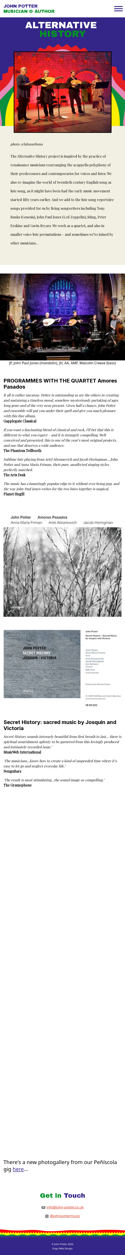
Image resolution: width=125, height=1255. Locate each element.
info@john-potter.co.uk (65, 1207)
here (18, 1169)
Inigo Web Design (62, 1248)
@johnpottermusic (65, 1216)
